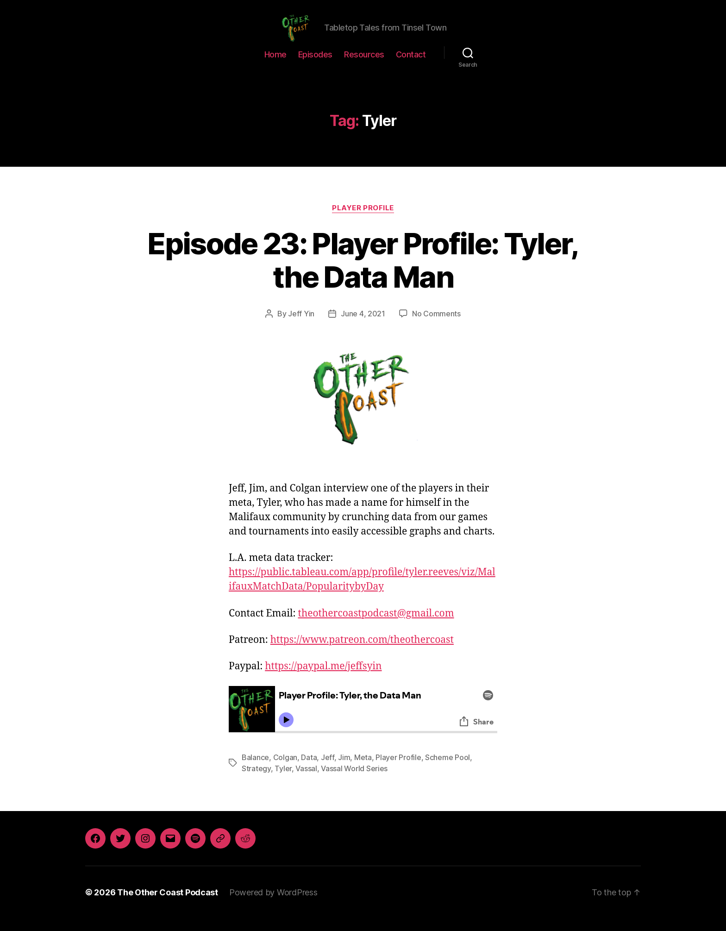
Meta (363, 769)
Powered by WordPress (273, 905)
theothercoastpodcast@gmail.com (376, 625)
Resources (364, 66)
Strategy (256, 781)
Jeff (327, 769)
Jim (344, 769)
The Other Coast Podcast (167, 905)
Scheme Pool (447, 769)
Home (275, 66)
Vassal (306, 781)
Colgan (285, 769)
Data (309, 769)
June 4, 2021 (363, 326)
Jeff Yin (301, 326)
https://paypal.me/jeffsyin (323, 679)
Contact (411, 66)
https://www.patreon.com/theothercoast (362, 652)
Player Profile (363, 220)
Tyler (283, 781)
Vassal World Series (354, 781)
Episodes (315, 66)
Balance (255, 769)
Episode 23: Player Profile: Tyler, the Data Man (363, 272)
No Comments (436, 326)
